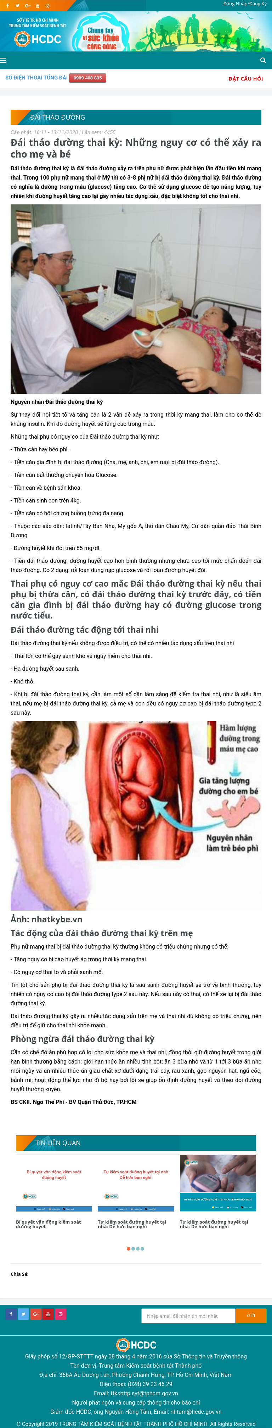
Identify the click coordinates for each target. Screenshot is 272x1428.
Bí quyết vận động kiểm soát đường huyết (48, 1224)
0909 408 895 (88, 78)
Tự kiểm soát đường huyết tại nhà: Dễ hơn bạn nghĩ (132, 1224)
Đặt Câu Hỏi (246, 78)
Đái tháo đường (57, 117)
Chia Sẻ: (20, 1274)
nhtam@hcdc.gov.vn (196, 1411)
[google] (27, 5)
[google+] (35, 1314)
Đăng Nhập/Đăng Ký (245, 3)
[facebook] (7, 5)
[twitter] (17, 5)
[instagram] (47, 5)
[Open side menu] (3, 60)
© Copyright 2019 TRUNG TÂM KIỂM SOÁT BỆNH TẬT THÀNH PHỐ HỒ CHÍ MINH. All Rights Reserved (135, 1424)
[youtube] (37, 5)
